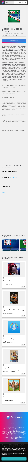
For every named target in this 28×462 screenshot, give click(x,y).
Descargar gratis (14, 40)
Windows (6, 278)
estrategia (13, 177)
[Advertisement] (14, 148)
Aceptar (14, 459)
